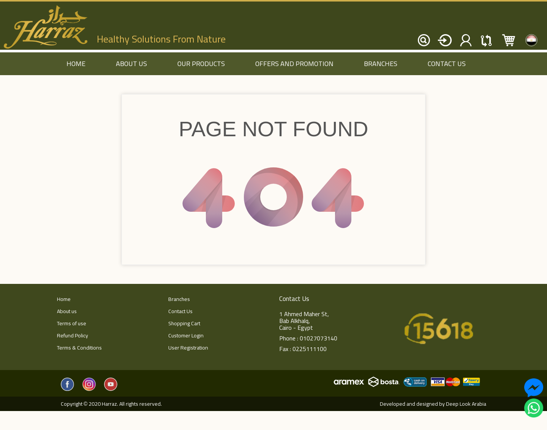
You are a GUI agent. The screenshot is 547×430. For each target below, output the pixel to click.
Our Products (201, 63)
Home (64, 299)
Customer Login (186, 335)
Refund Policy (72, 335)
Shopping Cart (184, 323)
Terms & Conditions (79, 348)
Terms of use (71, 323)
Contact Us (447, 63)
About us (131, 63)
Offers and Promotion (294, 63)
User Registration (188, 348)
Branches (380, 63)
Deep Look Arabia (466, 404)
